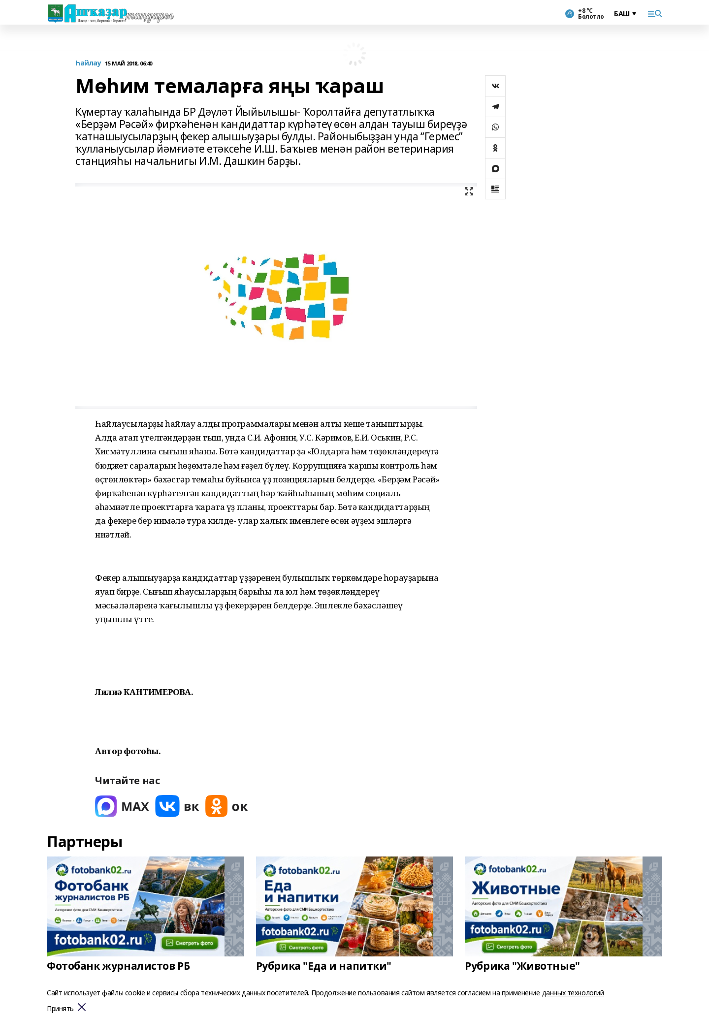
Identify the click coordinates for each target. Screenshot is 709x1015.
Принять (60, 1009)
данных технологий (573, 992)
